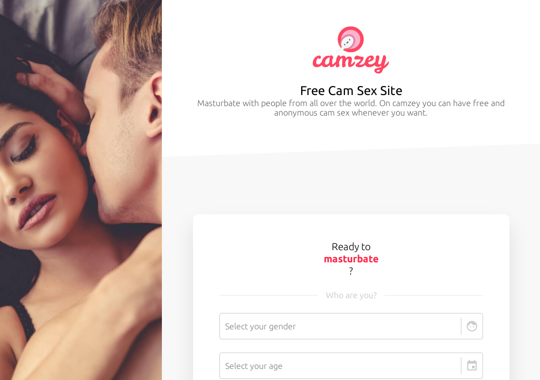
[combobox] (226, 326)
